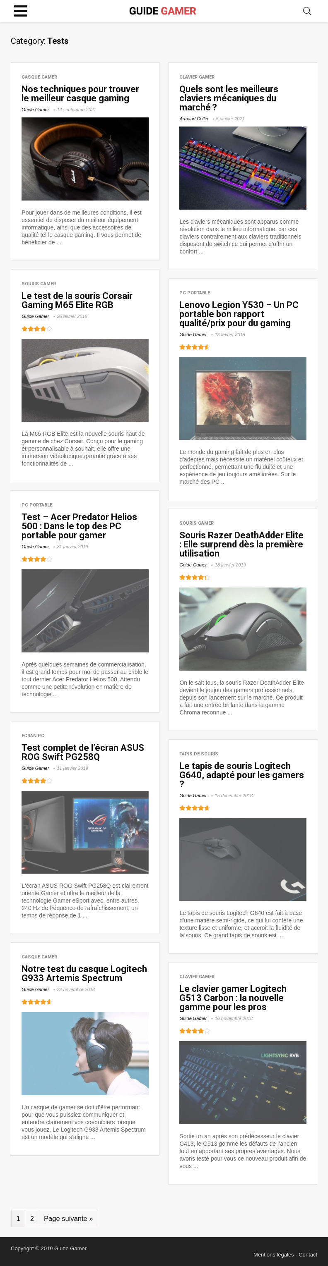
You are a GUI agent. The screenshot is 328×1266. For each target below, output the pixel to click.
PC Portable (194, 293)
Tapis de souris (198, 754)
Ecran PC (33, 735)
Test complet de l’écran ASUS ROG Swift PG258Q (83, 752)
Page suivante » (68, 1218)
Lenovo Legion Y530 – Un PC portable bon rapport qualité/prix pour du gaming (239, 314)
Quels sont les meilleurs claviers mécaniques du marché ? (228, 98)
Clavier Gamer (197, 77)
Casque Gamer (39, 77)
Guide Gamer (35, 109)
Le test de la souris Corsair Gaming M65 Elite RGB (77, 300)
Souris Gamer (39, 284)
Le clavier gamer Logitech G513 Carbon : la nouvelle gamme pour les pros (233, 998)
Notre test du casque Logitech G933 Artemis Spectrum (84, 973)
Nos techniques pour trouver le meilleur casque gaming (80, 93)
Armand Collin (193, 118)
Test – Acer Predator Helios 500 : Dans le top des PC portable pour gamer (79, 526)
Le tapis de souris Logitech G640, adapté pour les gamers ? (241, 775)
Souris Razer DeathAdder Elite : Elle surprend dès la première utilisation (241, 544)
